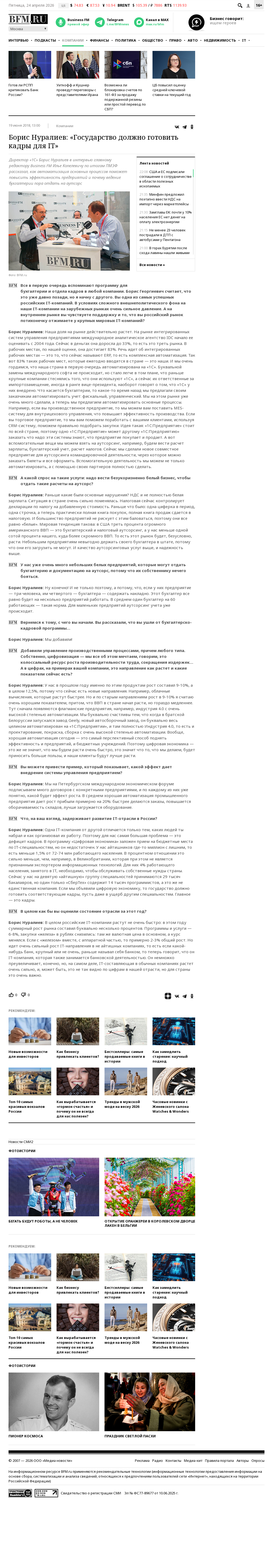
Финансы (99, 40)
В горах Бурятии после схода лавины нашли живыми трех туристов (164, 253)
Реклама (142, 1460)
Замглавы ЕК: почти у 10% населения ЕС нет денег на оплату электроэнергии (165, 217)
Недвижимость (220, 40)
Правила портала (219, 1460)
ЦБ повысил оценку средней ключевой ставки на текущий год (171, 90)
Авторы (242, 1460)
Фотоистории (22, 1151)
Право (175, 40)
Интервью (19, 40)
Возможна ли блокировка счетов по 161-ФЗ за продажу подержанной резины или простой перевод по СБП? (125, 97)
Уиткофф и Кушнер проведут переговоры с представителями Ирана (77, 90)
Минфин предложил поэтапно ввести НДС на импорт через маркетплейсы (164, 199)
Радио (157, 1460)
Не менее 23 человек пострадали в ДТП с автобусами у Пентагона (162, 235)
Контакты (173, 1460)
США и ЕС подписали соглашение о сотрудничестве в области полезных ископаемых (165, 178)
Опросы (257, 1460)
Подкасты (45, 40)
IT (244, 40)
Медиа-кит (193, 1460)
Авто (193, 40)
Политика (125, 40)
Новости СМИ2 (21, 1141)
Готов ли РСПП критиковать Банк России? (23, 90)
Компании (73, 40)
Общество (152, 40)
